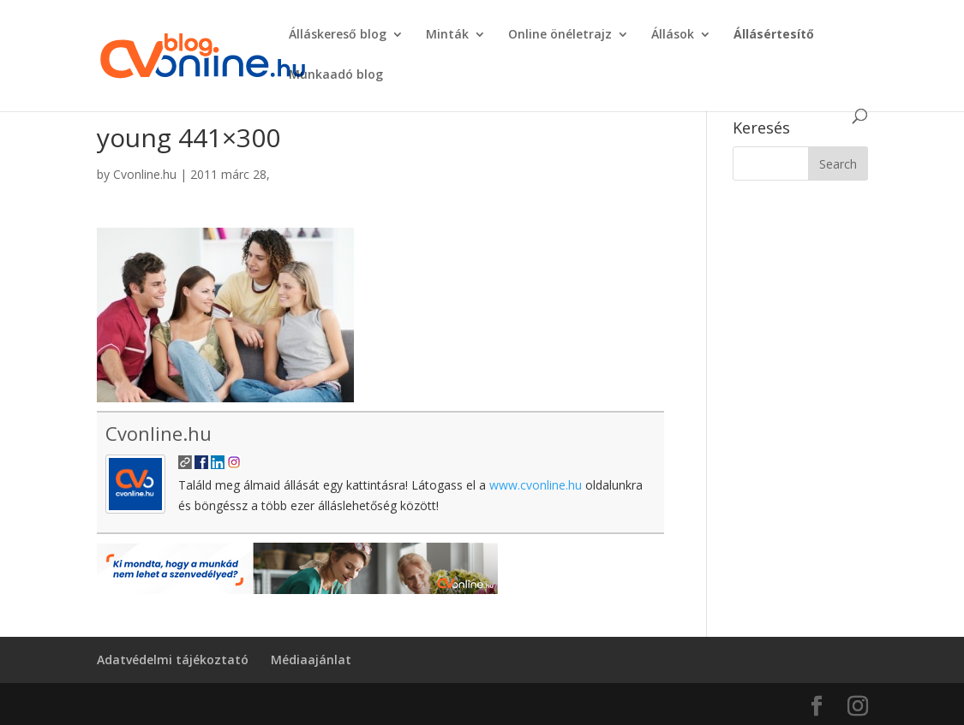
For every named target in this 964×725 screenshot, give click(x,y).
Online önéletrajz (560, 35)
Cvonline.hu (145, 174)
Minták (447, 35)
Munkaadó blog (336, 75)
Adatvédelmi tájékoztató (172, 659)
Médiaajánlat (311, 659)
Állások (672, 35)
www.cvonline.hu (535, 485)
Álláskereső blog (337, 35)
